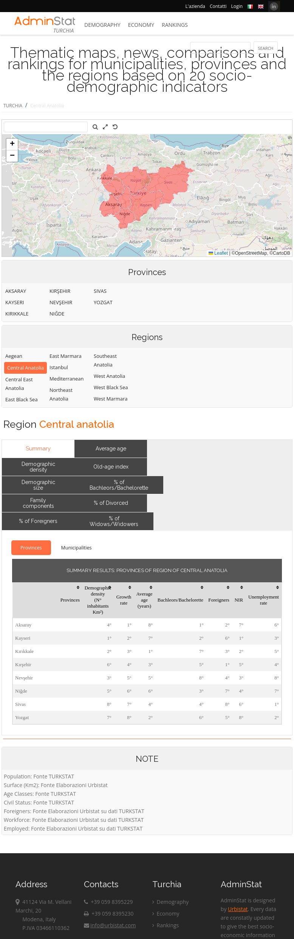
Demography (102, 24)
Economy (141, 24)
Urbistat (238, 909)
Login (237, 6)
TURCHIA (12, 105)
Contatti (218, 6)
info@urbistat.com (110, 925)
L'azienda (195, 6)
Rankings (175, 24)
